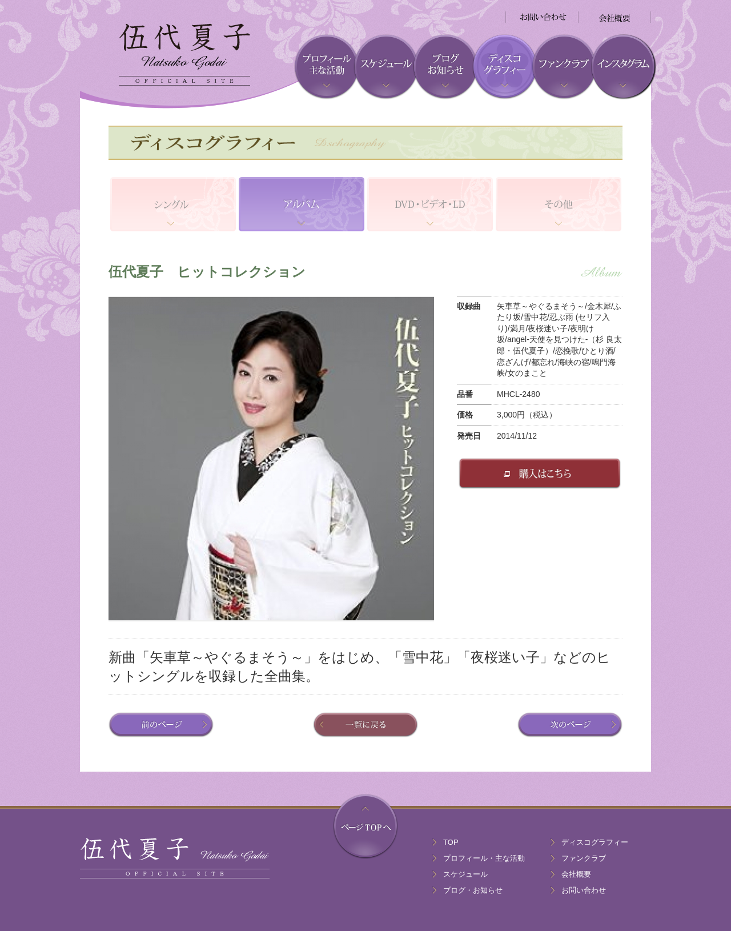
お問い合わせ (583, 890)
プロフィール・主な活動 (484, 858)
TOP (451, 842)
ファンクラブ (583, 858)
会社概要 (576, 874)
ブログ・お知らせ (473, 890)
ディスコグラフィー (594, 842)
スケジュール (465, 874)
